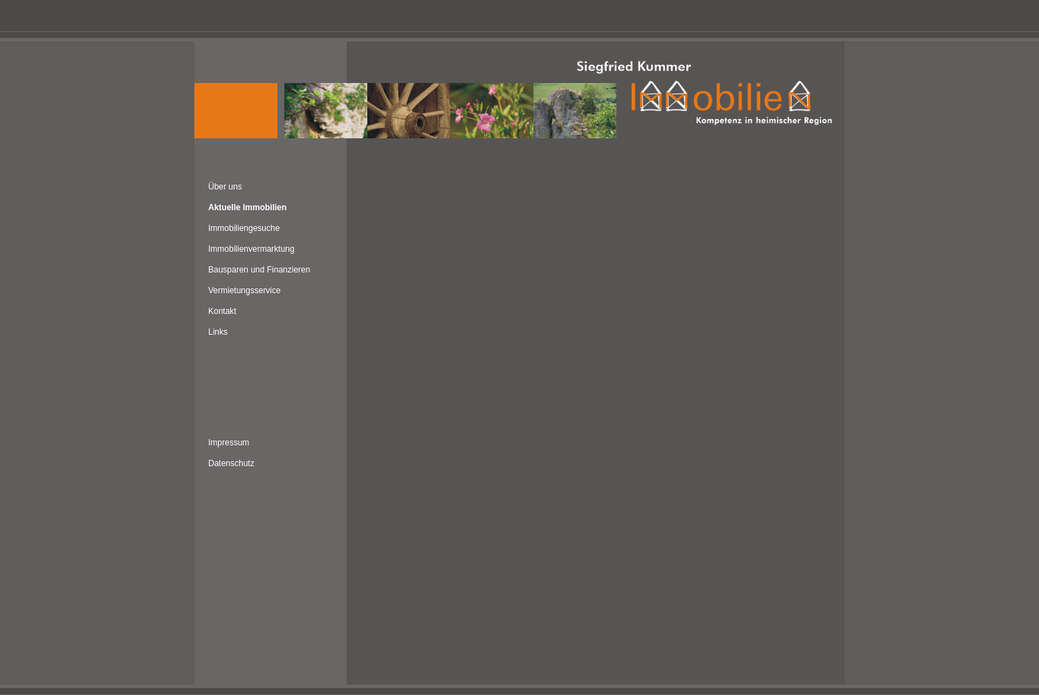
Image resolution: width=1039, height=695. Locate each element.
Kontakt (222, 311)
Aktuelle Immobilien (247, 207)
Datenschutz (231, 463)
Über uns (225, 187)
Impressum (228, 442)
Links (218, 332)
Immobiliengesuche (243, 228)
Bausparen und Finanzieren (259, 270)
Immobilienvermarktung (251, 249)
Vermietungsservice (244, 290)
